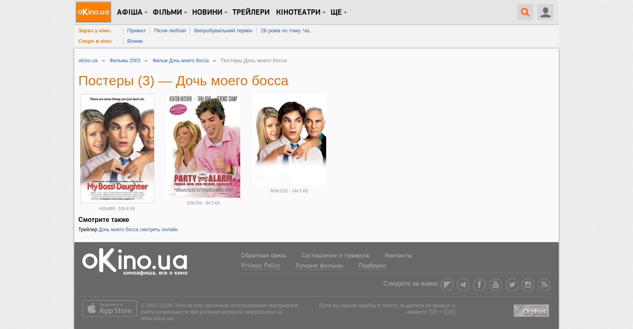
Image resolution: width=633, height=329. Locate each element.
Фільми (167, 12)
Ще (336, 12)
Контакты (398, 256)
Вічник (135, 41)
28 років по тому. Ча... (287, 30)
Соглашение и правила (335, 256)
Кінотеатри (298, 12)
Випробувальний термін (223, 30)
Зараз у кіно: (94, 30)
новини (207, 12)
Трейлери (251, 12)
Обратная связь (263, 256)
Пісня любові (170, 30)
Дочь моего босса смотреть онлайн (138, 229)
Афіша (130, 12)
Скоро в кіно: (95, 41)
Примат (136, 30)
